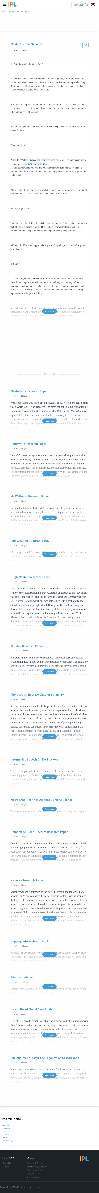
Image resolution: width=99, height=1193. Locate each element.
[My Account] (94, 4)
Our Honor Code (35, 1170)
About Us (6, 1163)
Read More (49, 421)
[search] (86, 4)
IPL (3, 11)
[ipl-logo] (12, 5)
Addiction (5, 1134)
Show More (49, 311)
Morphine (5, 1125)
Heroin (4, 1138)
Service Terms (33, 1177)
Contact (5, 1166)
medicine (35, 112)
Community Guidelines (37, 1166)
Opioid (4, 1131)
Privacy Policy (33, 1173)
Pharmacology (7, 1141)
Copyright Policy (34, 1163)
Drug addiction (7, 1128)
